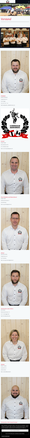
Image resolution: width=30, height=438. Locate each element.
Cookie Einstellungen (5, 436)
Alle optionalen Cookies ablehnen (15, 433)
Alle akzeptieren (15, 430)
